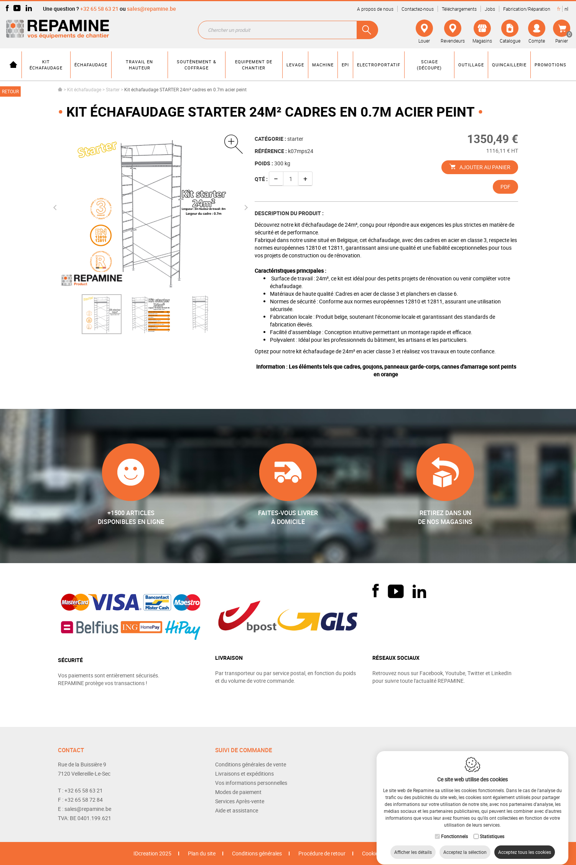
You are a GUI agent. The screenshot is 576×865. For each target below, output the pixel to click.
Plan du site (202, 853)
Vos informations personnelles (251, 782)
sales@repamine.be (151, 8)
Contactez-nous (418, 9)
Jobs (490, 9)
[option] (101, 314)
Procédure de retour (322, 853)
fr (558, 9)
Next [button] (244, 207)
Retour (10, 91)
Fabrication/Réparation (526, 9)
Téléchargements (459, 9)
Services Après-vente (239, 801)
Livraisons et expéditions (244, 773)
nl (566, 9)
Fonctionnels (454, 829)
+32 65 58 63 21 (99, 8)
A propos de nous (375, 9)
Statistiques (492, 829)
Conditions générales (257, 853)
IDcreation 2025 (152, 853)
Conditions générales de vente (250, 764)
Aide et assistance (236, 810)
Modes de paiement (238, 792)
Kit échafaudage (84, 89)
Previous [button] (56, 207)
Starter (113, 89)
